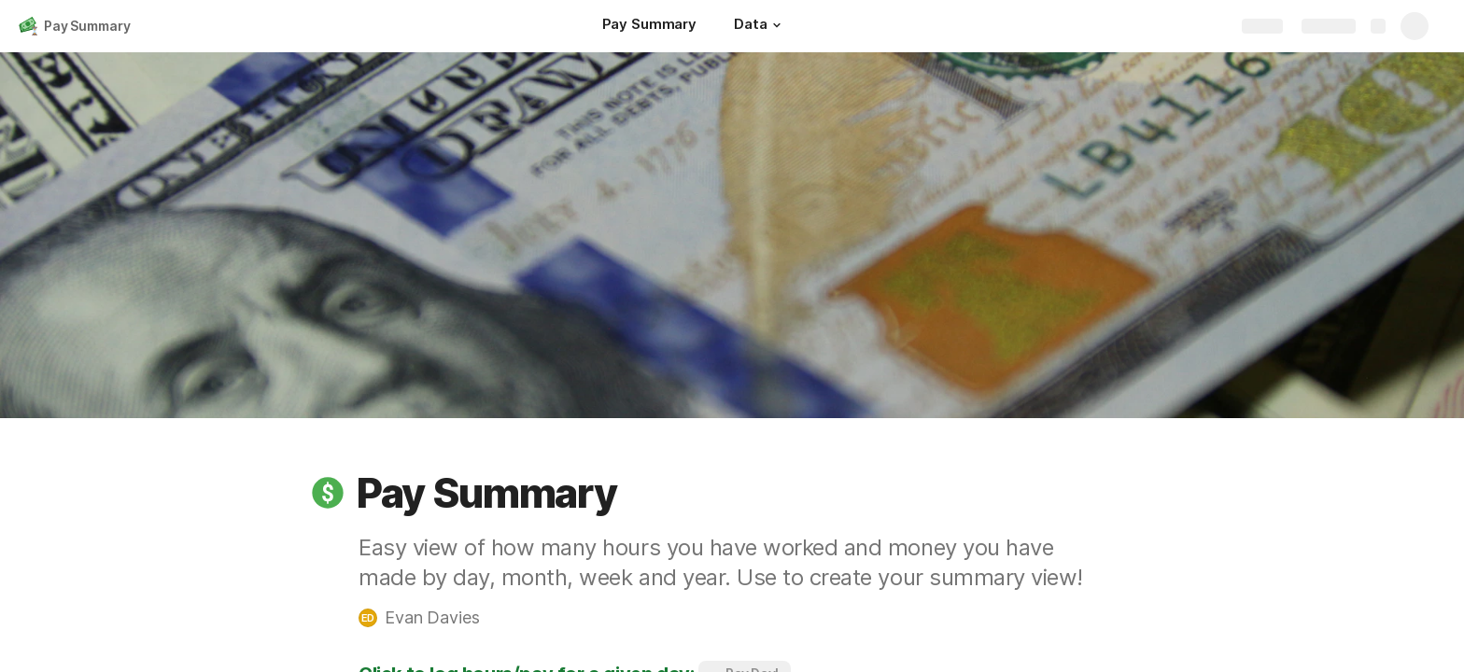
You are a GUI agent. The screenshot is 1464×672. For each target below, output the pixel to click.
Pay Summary (87, 26)
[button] (776, 25)
